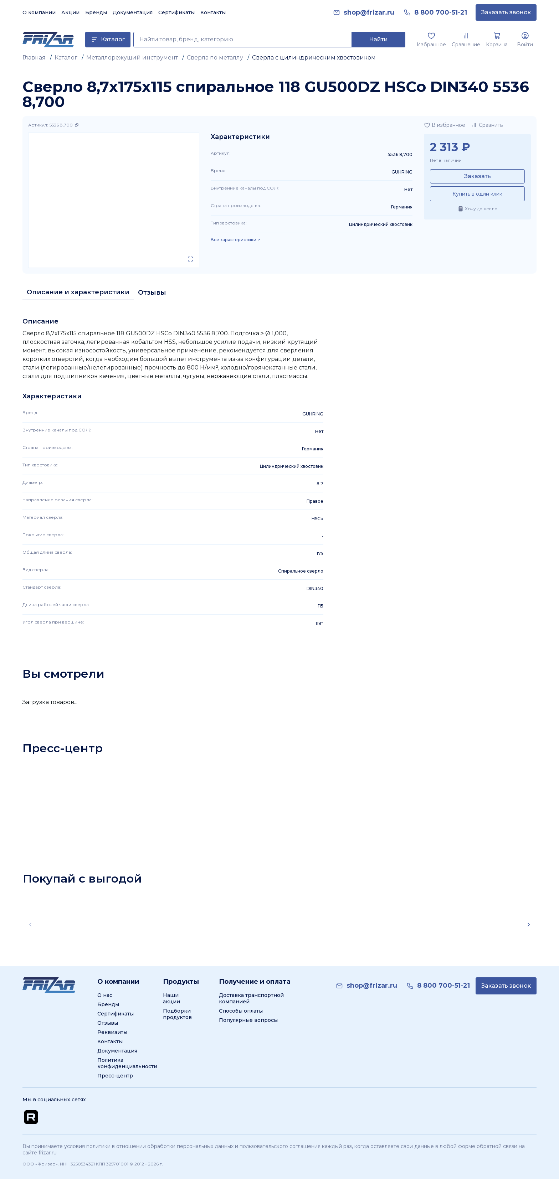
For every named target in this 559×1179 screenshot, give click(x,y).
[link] (369, 12)
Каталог (66, 57)
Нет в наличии (446, 160)
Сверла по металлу (215, 57)
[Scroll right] (528, 924)
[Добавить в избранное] (444, 125)
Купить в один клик (477, 194)
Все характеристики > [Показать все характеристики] (235, 239)
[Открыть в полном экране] (190, 259)
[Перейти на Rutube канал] (31, 1117)
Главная (34, 57)
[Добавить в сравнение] (487, 125)
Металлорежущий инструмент (132, 57)
